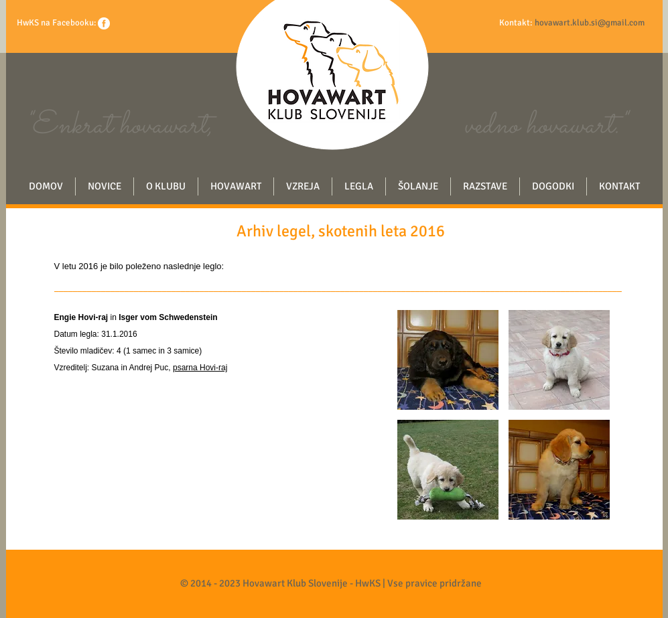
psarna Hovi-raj (200, 367)
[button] (447, 360)
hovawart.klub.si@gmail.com (590, 22)
